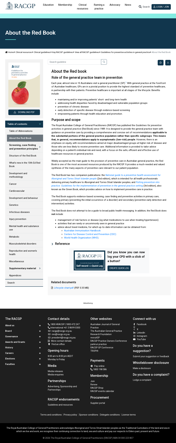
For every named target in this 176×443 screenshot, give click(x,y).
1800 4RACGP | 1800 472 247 (64, 324)
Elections (10, 358)
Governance (11, 336)
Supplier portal (97, 403)
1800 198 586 (98, 369)
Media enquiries (56, 374)
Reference (62, 244)
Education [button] (48, 4)
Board (8, 331)
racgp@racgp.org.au (60, 331)
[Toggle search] (144, 6)
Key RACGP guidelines (62, 52)
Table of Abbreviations (21, 131)
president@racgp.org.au (62, 337)
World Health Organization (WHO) (81, 237)
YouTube (139, 339)
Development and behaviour (23, 198)
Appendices (15, 275)
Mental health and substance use (24, 228)
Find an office (56, 344)
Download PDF (24, 112)
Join (92, 381)
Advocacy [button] (115, 4)
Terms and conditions (51, 414)
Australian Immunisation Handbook (82, 230)
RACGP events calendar (102, 391)
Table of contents (17, 124)
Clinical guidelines (42, 52)
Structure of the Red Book (22, 155)
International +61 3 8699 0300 (64, 327)
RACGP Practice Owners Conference (108, 341)
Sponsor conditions (88, 414)
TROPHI (94, 351)
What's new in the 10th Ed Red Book (24, 164)
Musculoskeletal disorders (22, 243)
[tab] (48, 6)
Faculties (10, 364)
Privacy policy (70, 414)
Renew (93, 384)
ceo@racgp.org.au (59, 334)
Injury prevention (17, 219)
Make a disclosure (142, 368)
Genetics (13, 205)
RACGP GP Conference (101, 347)
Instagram (140, 336)
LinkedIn (139, 332)
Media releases (55, 371)
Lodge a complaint (142, 380)
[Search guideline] (74, 62)
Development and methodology (18, 175)
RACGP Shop (96, 388)
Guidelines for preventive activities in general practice (125, 52)
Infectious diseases (19, 212)
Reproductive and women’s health (23, 252)
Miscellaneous (16, 261)
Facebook (139, 324)
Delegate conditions (110, 414)
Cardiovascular (17, 190)
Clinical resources (24, 52)
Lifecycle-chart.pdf (64, 287)
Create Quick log (119, 268)
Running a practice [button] (99, 6)
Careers (9, 353)
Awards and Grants (15, 342)
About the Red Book (20, 138)
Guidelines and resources (60, 404)
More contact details (61, 341)
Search (11, 282)
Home (9, 52)
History (9, 347)
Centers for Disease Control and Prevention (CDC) (90, 234)
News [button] (128, 4)
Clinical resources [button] (82, 6)
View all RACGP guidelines (87, 52)
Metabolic (14, 236)
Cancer (13, 184)
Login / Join (161, 7)
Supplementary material (22, 268)
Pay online (97, 366)
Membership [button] (65, 4)
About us (9, 325)
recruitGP (95, 337)
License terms (129, 414)
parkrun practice (98, 344)
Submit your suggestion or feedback (151, 356)
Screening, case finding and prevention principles (23, 147)
